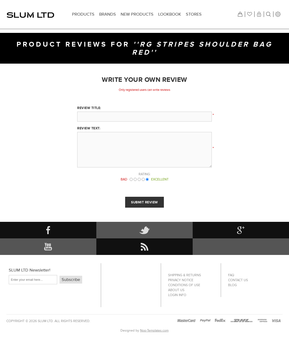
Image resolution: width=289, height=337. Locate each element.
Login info (177, 295)
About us (176, 290)
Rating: (145, 174)
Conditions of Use (184, 285)
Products (83, 14)
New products (137, 14)
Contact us (238, 280)
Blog (232, 285)
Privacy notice (180, 280)
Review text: (88, 128)
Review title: (89, 108)
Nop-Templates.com (154, 330)
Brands (107, 14)
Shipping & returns (184, 275)
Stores (194, 14)
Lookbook (169, 14)
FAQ (231, 275)
